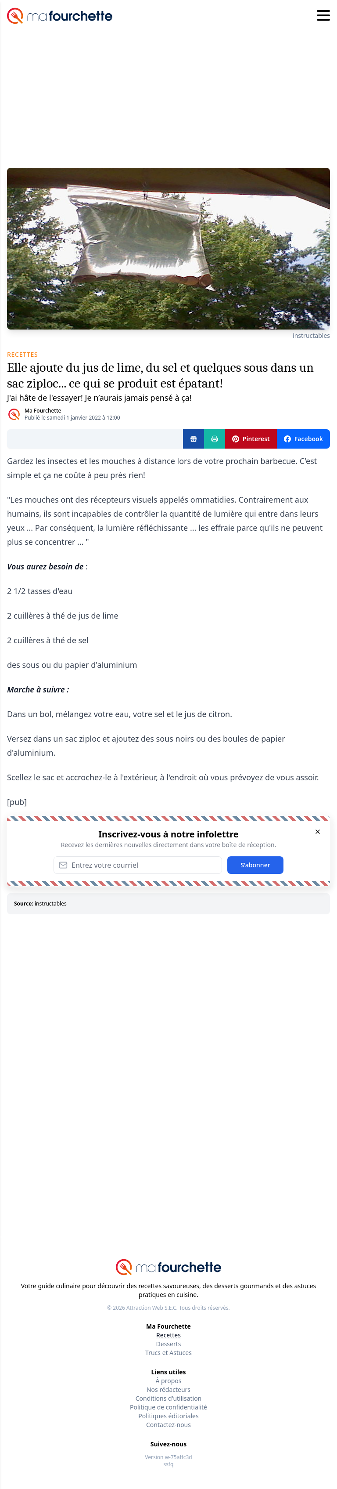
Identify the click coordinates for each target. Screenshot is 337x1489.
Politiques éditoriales (168, 1416)
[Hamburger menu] (323, 15)
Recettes (168, 1335)
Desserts (168, 1344)
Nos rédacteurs (168, 1389)
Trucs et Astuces (168, 1352)
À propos (169, 1381)
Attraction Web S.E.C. (152, 1307)
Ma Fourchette (43, 410)
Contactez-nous (168, 1424)
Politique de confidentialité (168, 1407)
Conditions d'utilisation (169, 1398)
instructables (311, 335)
